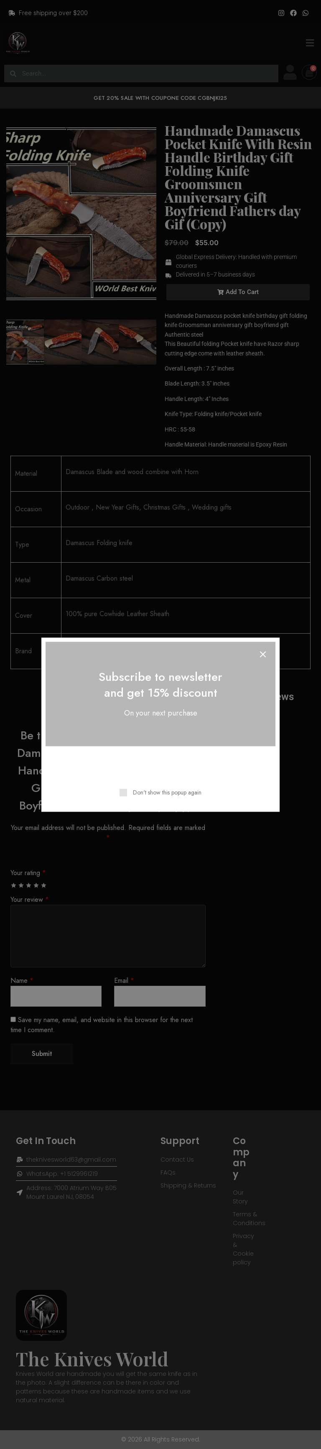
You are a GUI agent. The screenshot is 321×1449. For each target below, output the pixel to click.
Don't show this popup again (167, 792)
